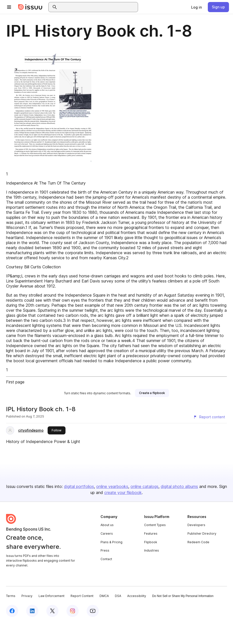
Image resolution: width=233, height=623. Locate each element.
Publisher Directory (201, 533)
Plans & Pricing (111, 542)
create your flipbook (123, 492)
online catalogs (144, 486)
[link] (196, 7)
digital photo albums (179, 486)
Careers (107, 533)
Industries (151, 550)
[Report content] (209, 417)
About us (107, 525)
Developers (196, 525)
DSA (118, 596)
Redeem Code (198, 542)
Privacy (26, 596)
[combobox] (98, 7)
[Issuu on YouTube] (93, 611)
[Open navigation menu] (9, 7)
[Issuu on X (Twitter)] (52, 611)
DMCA (104, 596)
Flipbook (150, 542)
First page (15, 381)
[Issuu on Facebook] (12, 611)
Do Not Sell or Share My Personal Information (182, 596)
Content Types (155, 525)
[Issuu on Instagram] (72, 611)
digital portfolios (79, 486)
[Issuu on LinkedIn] (32, 611)
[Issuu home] (30, 7)
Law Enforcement (51, 596)
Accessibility (136, 596)
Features (150, 533)
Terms (10, 596)
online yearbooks (112, 486)
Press (105, 550)
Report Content (82, 596)
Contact (106, 559)
